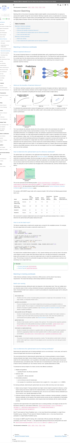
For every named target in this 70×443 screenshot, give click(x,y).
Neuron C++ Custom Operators (5, 141)
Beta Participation (6, 32)
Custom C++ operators (8, 41)
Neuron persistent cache (8, 48)
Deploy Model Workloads (6, 89)
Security (4, 61)
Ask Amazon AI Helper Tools (8, 26)
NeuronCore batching (8, 50)
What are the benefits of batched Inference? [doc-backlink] (30, 86)
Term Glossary (5, 63)
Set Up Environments (5, 87)
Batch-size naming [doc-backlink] (22, 284)
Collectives (3, 138)
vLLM (2, 114)
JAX (2, 99)
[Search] (68, 5)
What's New (36, 1)
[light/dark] (65, 5)
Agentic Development (6, 28)
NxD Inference (4, 117)
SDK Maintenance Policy (7, 59)
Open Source (5, 57)
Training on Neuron (5, 105)
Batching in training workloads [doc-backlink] (27, 274)
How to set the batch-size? (26, 36)
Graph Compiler (4, 147)
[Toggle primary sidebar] (16, 5)
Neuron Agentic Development (4, 129)
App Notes (4, 24)
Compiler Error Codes (5, 149)
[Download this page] (60, 5)
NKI (2, 156)
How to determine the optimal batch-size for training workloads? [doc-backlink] (36, 351)
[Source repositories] (58, 5)
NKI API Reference (5, 158)
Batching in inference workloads (25, 28)
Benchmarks (4, 30)
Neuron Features (6, 38)
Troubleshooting (5, 65)
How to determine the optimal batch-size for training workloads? (35, 42)
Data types (5, 43)
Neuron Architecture (5, 71)
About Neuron (4, 22)
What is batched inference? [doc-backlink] (24, 53)
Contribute (3, 80)
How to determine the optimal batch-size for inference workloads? (36, 34)
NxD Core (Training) (5, 107)
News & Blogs (4, 77)
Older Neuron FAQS (6, 69)
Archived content (4, 166)
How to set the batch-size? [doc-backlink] (24, 223)
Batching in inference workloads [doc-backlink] (27, 49)
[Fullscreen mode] (63, 5)
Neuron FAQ (4, 36)
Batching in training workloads (25, 38)
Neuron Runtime (4, 136)
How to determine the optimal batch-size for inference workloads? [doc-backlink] (36, 152)
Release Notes (44, 1)
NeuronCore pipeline (7, 52)
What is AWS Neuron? (6, 67)
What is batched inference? (26, 30)
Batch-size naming (24, 40)
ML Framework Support (6, 95)
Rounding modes (6, 55)
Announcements (4, 75)
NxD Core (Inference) (5, 119)
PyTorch (2, 97)
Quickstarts (3, 85)
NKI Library (3, 160)
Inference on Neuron (5, 112)
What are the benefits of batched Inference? (30, 32)
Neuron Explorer (4, 126)
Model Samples (5, 34)
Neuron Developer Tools (6, 124)
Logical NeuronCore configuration (7, 46)
